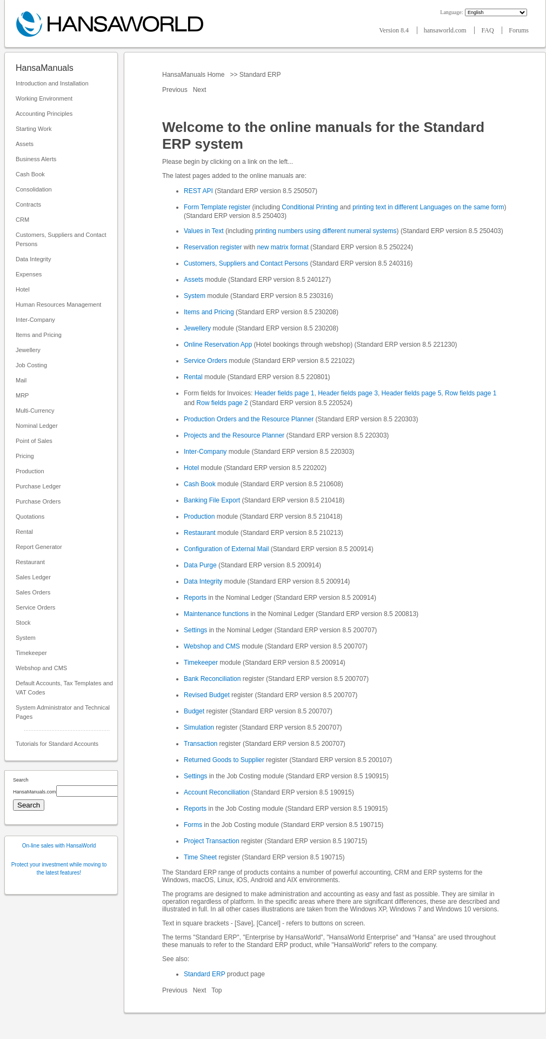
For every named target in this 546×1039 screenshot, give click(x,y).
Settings (195, 630)
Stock (23, 622)
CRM (22, 219)
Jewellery (28, 350)
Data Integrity (33, 259)
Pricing (25, 456)
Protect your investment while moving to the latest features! (59, 869)
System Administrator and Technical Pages (63, 712)
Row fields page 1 (470, 393)
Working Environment (44, 98)
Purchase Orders (38, 501)
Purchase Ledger (38, 486)
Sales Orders (33, 592)
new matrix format (282, 247)
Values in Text (204, 231)
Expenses (29, 274)
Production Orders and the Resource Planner (249, 419)
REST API (198, 191)
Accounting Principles (44, 113)
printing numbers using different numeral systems (326, 231)
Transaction (200, 743)
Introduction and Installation (52, 83)
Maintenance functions (216, 614)
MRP (22, 395)
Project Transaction (211, 841)
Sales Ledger (33, 577)
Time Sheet (200, 857)
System (26, 637)
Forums (519, 30)
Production (30, 471)
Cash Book (30, 174)
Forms (193, 825)
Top (216, 990)
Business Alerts (36, 159)
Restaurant (30, 562)
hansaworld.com (446, 30)
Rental (24, 531)
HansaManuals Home (194, 74)
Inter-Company (35, 319)
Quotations (30, 516)
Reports (195, 597)
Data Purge (200, 565)
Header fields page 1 (285, 393)
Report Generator (39, 547)
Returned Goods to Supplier (224, 760)
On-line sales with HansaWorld (59, 846)
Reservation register (213, 247)
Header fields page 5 (412, 393)
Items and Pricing (39, 335)
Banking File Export (212, 500)
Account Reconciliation (216, 792)
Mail (21, 380)
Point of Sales (34, 441)
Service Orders (35, 607)
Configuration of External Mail (226, 549)
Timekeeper (31, 653)
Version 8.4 (394, 30)
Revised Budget (207, 695)
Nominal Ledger (37, 425)
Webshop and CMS (41, 668)
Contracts (28, 204)
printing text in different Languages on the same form (428, 207)
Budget (194, 711)
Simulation (199, 727)
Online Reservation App (218, 344)
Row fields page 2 (222, 403)
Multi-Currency (35, 410)
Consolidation (34, 189)
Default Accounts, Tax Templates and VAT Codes (64, 688)
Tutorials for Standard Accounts (57, 743)
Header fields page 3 (348, 393)
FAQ (488, 30)
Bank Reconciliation (212, 679)
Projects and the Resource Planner (234, 435)
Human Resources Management (58, 304)
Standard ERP (259, 74)
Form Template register (217, 207)
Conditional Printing (310, 207)
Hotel (23, 289)
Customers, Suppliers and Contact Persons (61, 239)
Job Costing (31, 365)
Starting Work (33, 128)
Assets (25, 144)
